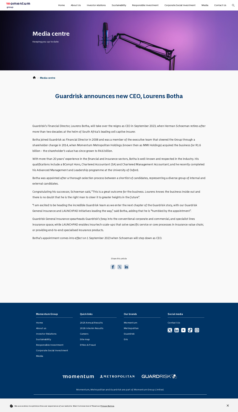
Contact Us (220, 5)
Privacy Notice (107, 406)
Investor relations (96, 5)
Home (61, 5)
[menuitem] (21, 5)
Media (204, 5)
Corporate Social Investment (180, 5)
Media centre (47, 78)
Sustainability (119, 5)
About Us (76, 5)
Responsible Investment (145, 5)
